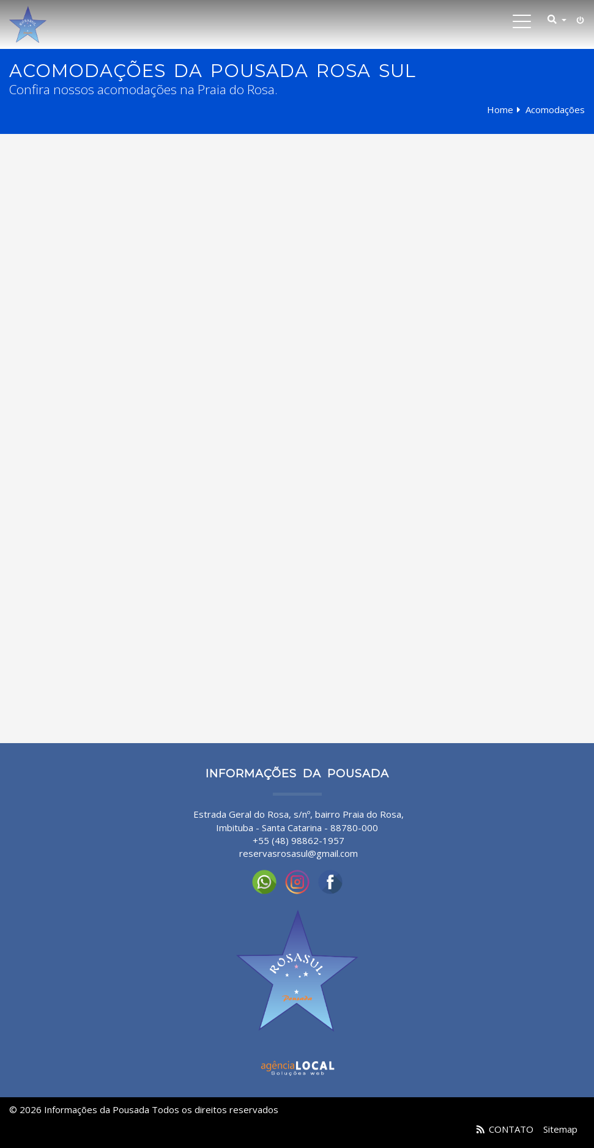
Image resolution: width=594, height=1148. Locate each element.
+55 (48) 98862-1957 (298, 840)
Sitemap (560, 1129)
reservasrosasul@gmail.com (298, 853)
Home (500, 109)
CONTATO (511, 1129)
